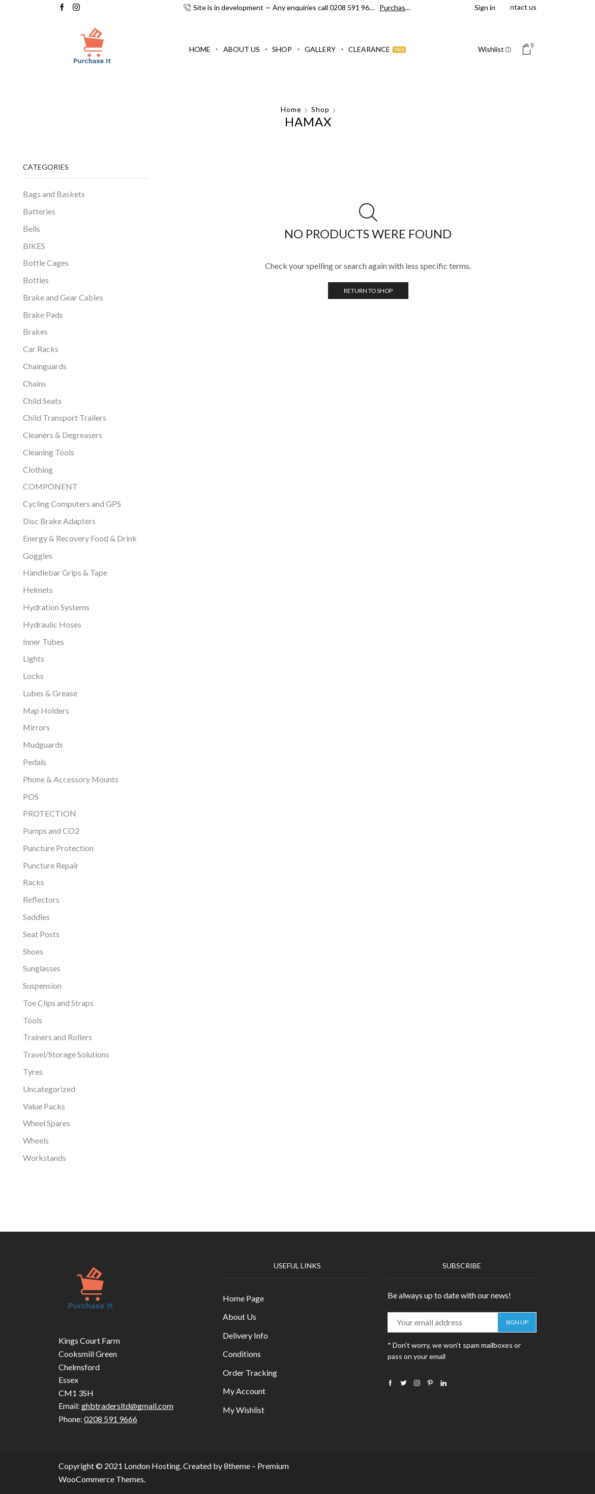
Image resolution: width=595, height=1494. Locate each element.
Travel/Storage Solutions (66, 1054)
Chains (34, 383)
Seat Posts (41, 934)
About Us (241, 49)
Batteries (39, 211)
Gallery (320, 49)
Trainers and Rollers (57, 1037)
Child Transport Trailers (64, 417)
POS (31, 796)
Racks (33, 882)
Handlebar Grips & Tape (65, 572)
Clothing (38, 469)
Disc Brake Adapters (59, 521)
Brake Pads (43, 314)
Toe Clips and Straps (58, 1003)
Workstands (44, 1157)
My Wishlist (243, 1410)
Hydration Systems (56, 607)
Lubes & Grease (50, 693)
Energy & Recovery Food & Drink (80, 538)
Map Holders (46, 710)
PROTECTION (49, 813)
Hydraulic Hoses (52, 624)
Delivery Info (245, 1335)
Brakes (35, 331)
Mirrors (36, 727)
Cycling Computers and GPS (72, 503)
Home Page (243, 1298)
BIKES (34, 246)
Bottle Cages (46, 262)
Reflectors (41, 899)
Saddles (36, 916)
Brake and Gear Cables (63, 297)
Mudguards (43, 744)
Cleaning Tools (48, 452)
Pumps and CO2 (51, 830)
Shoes (33, 951)
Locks (33, 676)
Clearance (377, 49)
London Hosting (152, 1466)
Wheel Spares (46, 1123)
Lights (33, 658)
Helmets (38, 589)
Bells (31, 228)
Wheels (36, 1140)
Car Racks (40, 349)
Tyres (33, 1071)
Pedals (34, 762)
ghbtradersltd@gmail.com (127, 1405)
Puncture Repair (51, 865)
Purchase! (395, 7)
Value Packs (44, 1106)
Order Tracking (250, 1372)
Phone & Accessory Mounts (70, 779)
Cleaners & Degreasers (62, 435)
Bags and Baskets (54, 194)
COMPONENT (50, 486)
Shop (282, 49)
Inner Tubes (43, 641)
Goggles (37, 555)
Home (200, 49)
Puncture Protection (58, 848)
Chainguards (45, 366)
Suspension (42, 985)
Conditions (242, 1354)
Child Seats (42, 400)
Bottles (36, 280)
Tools (32, 1020)
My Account (244, 1391)
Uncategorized (49, 1089)
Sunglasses (42, 968)
